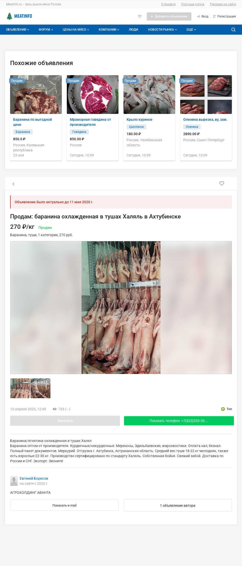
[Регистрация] (224, 16)
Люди (133, 29)
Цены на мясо (76, 30)
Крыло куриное (139, 119)
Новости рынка (163, 30)
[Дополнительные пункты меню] (191, 30)
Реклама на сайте (223, 4)
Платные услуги (192, 4)
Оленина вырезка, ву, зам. (205, 119)
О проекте (168, 4)
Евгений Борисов (34, 478)
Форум (46, 30)
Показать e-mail (64, 505)
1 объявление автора (177, 505)
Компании (109, 30)
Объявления (18, 30)
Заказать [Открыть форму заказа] (65, 421)
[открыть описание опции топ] (226, 409)
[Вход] (202, 16)
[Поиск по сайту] (233, 30)
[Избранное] (140, 16)
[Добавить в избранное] (222, 183)
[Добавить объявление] (169, 16)
